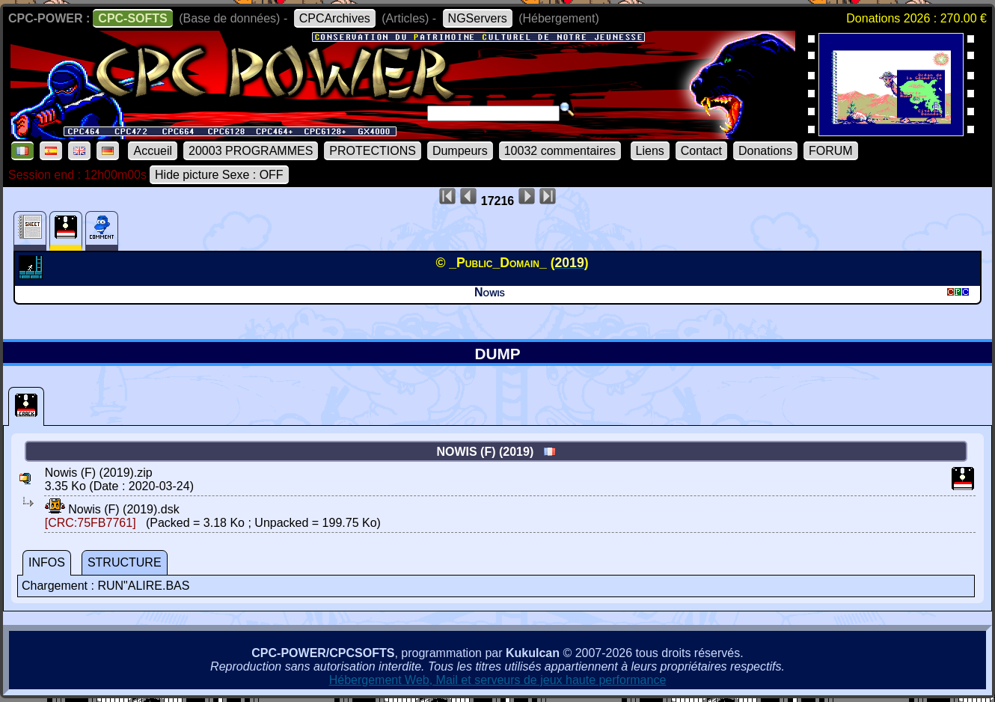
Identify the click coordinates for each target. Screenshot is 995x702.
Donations (765, 150)
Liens (650, 150)
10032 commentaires (560, 150)
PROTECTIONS (372, 150)
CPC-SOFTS (132, 18)
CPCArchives (334, 18)
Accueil (152, 150)
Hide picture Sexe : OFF (219, 174)
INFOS (46, 562)
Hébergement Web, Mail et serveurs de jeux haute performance (498, 680)
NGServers (477, 18)
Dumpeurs (460, 150)
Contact (701, 150)
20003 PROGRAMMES (251, 150)
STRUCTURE (125, 562)
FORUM (831, 150)
